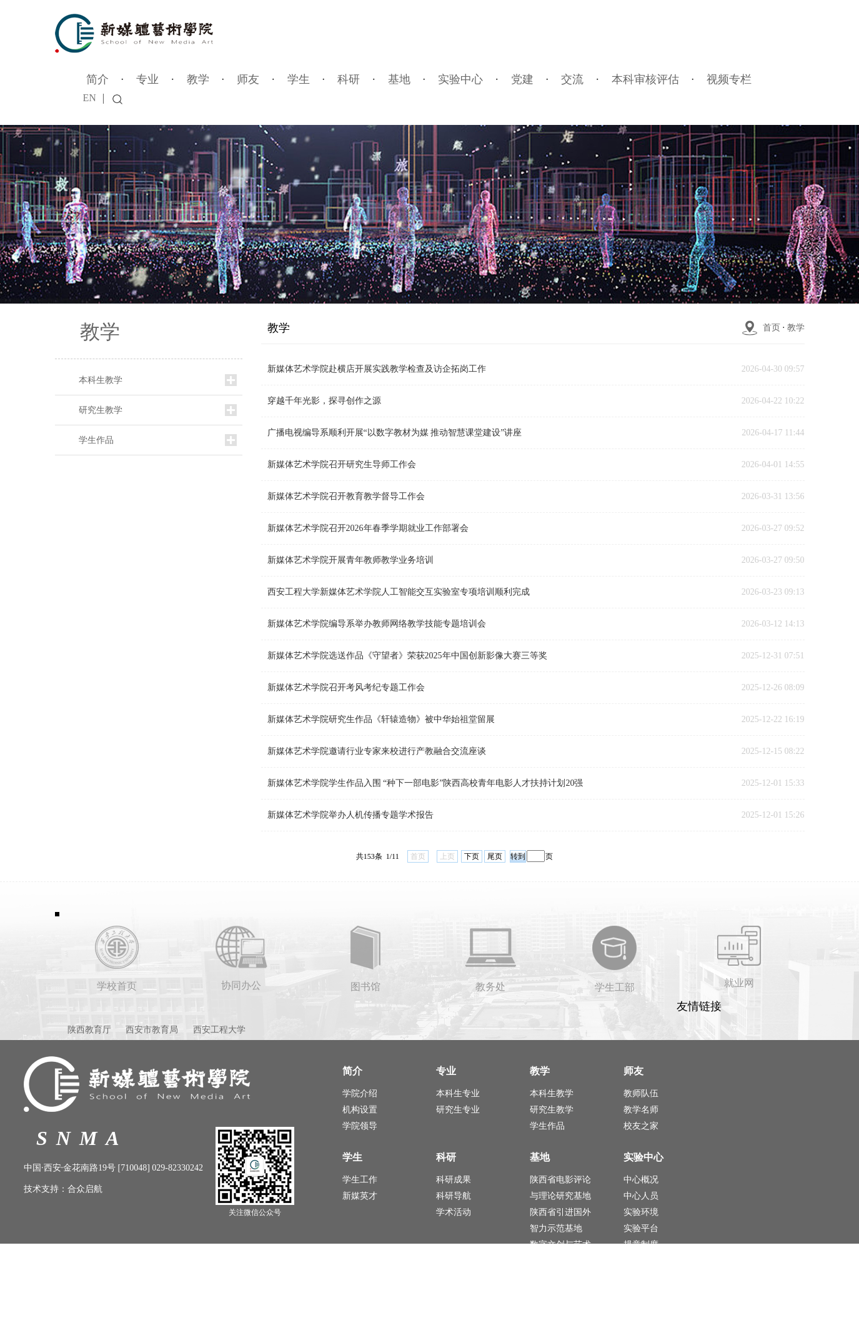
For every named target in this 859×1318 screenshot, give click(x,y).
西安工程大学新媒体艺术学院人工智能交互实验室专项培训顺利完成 (398, 592)
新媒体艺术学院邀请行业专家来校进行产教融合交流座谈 (376, 751)
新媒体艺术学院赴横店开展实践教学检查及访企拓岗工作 (376, 369)
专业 (147, 79)
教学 (198, 79)
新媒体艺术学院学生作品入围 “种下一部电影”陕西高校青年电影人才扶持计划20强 (425, 783)
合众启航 (84, 1189)
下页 (471, 856)
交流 (572, 79)
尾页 (494, 856)
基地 (399, 79)
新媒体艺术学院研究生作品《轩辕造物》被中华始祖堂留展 (381, 719)
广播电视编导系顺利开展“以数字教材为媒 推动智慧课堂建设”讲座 (394, 432)
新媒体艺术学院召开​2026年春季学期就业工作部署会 (368, 528)
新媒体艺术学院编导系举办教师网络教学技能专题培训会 (376, 623)
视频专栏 (729, 79)
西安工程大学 (219, 1029)
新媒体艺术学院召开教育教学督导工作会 (346, 496)
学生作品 (96, 440)
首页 (771, 327)
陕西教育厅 (89, 1029)
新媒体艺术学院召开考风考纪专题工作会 (346, 687)
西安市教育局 (152, 1029)
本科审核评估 (645, 79)
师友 (248, 79)
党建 (522, 79)
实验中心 (460, 79)
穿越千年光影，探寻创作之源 (324, 400)
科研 (348, 79)
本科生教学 (100, 380)
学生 (298, 79)
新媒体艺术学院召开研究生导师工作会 (341, 464)
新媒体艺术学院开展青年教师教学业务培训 (350, 560)
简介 (97, 79)
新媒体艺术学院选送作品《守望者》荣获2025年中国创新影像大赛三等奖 (407, 655)
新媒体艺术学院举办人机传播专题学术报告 (350, 815)
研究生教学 (100, 410)
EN (89, 97)
